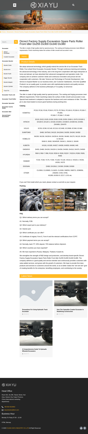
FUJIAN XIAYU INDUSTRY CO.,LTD (18, 428)
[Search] (16, 42)
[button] (14, 5)
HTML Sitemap (6, 422)
